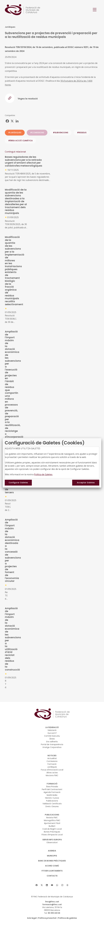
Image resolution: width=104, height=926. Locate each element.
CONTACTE (52, 875)
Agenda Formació (52, 792)
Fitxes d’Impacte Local (52, 834)
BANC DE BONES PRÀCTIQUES (52, 860)
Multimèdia (52, 795)
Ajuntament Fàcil (52, 823)
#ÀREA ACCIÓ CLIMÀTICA (20, 140)
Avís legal (32, 918)
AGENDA (52, 850)
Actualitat (52, 758)
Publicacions (52, 800)
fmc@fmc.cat (52, 901)
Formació (52, 764)
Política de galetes (67, 918)
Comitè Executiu (52, 736)
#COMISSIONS (37, 132)
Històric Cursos (52, 798)
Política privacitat (47, 918)
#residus (81, 132)
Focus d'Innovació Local (52, 769)
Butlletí (52, 826)
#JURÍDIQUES (14, 132)
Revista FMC (52, 817)
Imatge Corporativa (52, 747)
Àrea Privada (52, 786)
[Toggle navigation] (94, 9)
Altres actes (52, 772)
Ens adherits (52, 741)
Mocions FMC (52, 775)
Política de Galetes (43, 474)
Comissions (52, 761)
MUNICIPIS (52, 855)
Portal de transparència (52, 744)
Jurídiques (52, 767)
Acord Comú (52, 865)
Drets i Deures (52, 806)
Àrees (52, 738)
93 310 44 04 (54, 913)
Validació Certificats (52, 803)
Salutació (52, 730)
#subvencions (60, 132)
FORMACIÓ (52, 783)
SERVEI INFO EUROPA (52, 839)
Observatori (52, 842)
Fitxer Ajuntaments (52, 870)
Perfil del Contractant (52, 789)
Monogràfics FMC (52, 820)
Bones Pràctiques (52, 831)
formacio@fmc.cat (52, 904)
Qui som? (52, 733)
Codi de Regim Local (52, 829)
